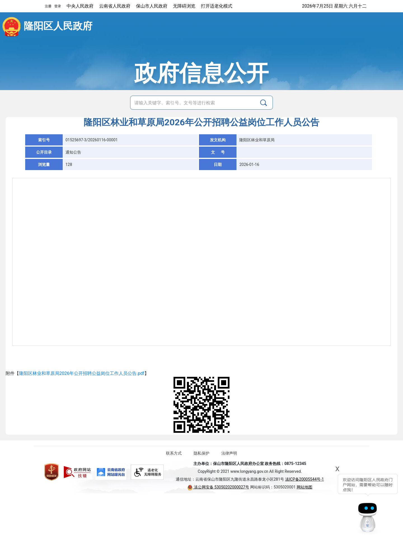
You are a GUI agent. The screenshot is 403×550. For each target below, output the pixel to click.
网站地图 (304, 487)
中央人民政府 (80, 6)
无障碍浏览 (184, 6)
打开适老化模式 (216, 6)
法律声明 (229, 453)
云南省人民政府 (114, 6)
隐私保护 (201, 453)
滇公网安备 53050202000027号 (218, 487)
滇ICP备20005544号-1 (304, 479)
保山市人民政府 (151, 6)
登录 (57, 6)
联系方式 (174, 453)
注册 (48, 6)
